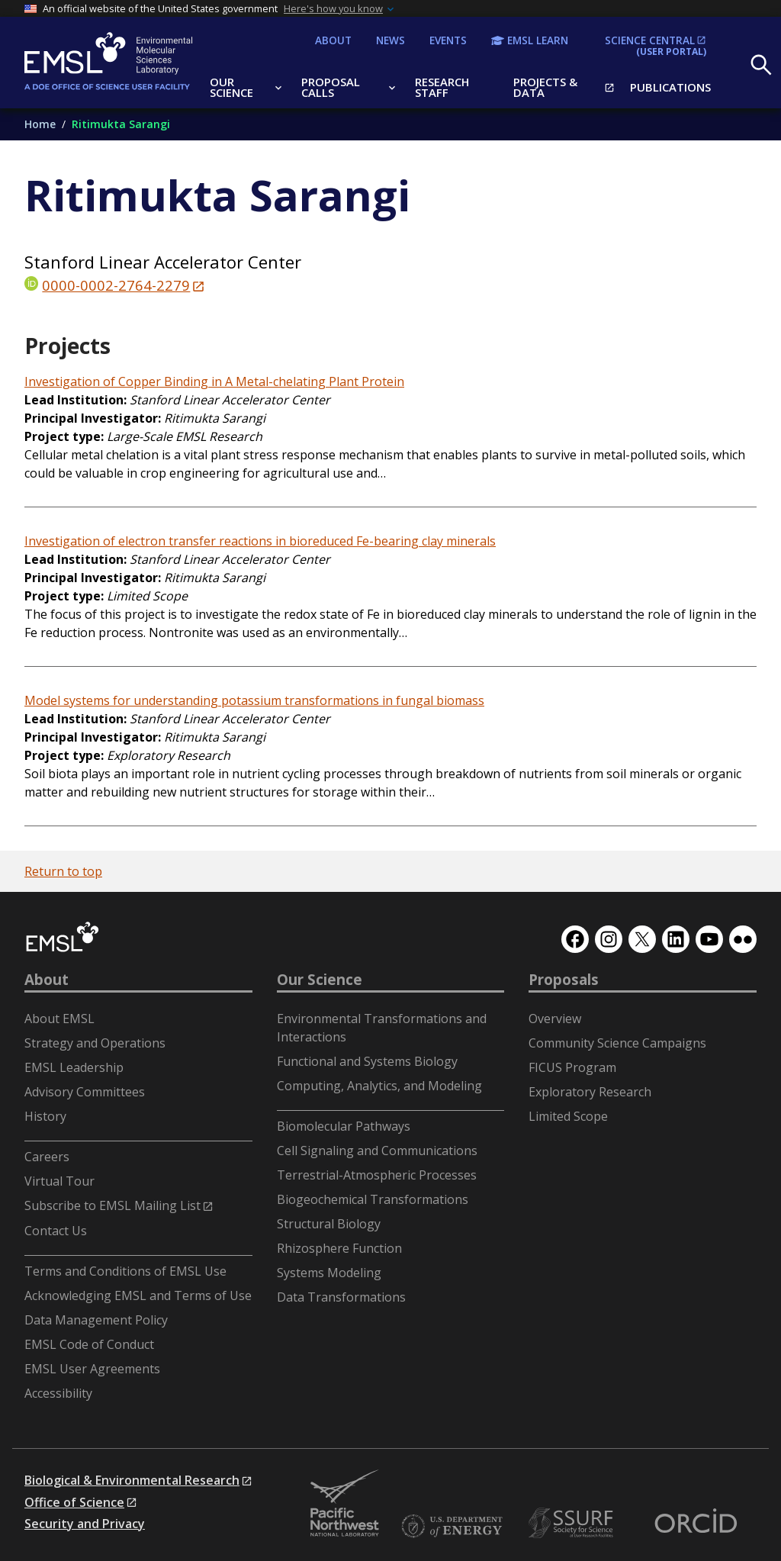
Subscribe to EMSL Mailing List (112, 1205)
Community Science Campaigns (617, 1043)
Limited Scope (568, 1116)
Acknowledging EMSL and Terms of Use (138, 1295)
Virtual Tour (59, 1181)
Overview (555, 1018)
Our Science (319, 980)
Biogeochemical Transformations (372, 1199)
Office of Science (74, 1502)
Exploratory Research (590, 1091)
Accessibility (58, 1393)
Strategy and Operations (95, 1043)
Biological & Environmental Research (131, 1480)
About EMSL (59, 1018)
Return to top (63, 871)
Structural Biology (329, 1223)
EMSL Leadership (74, 1067)
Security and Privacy (84, 1523)
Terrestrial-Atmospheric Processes (377, 1175)
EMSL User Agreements (92, 1368)
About (46, 980)
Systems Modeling (329, 1272)
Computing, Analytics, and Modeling (379, 1085)
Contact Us (55, 1230)
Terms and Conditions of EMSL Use (125, 1271)
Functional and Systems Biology (367, 1061)
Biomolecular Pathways (343, 1126)
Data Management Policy (96, 1320)
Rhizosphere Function (339, 1248)
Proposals (564, 980)
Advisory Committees (84, 1091)
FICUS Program (572, 1067)
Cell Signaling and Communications (377, 1150)
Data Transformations (341, 1297)
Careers (46, 1156)
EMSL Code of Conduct (89, 1344)
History (45, 1116)
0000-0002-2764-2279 (116, 284)
